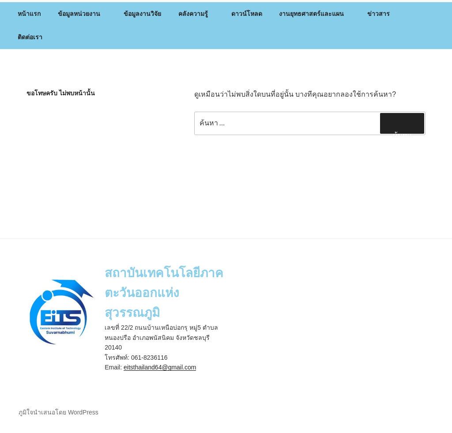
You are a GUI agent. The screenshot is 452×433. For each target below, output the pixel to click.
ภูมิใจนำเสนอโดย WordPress (58, 412)
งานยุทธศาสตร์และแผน (315, 13)
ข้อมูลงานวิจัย (142, 13)
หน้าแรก (29, 13)
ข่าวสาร (382, 13)
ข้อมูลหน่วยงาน (83, 13)
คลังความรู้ (197, 13)
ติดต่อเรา (30, 37)
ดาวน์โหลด (246, 13)
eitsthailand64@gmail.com (160, 367)
